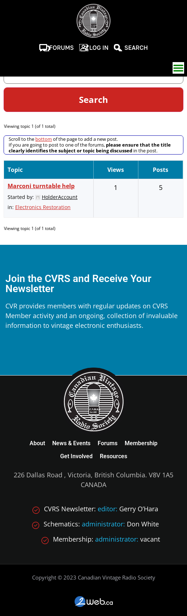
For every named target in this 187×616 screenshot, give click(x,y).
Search (136, 47)
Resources (113, 456)
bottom (43, 139)
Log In (99, 47)
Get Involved (76, 456)
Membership (141, 443)
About (37, 443)
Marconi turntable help (41, 186)
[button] (178, 68)
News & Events (71, 443)
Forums (61, 47)
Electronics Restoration (43, 207)
